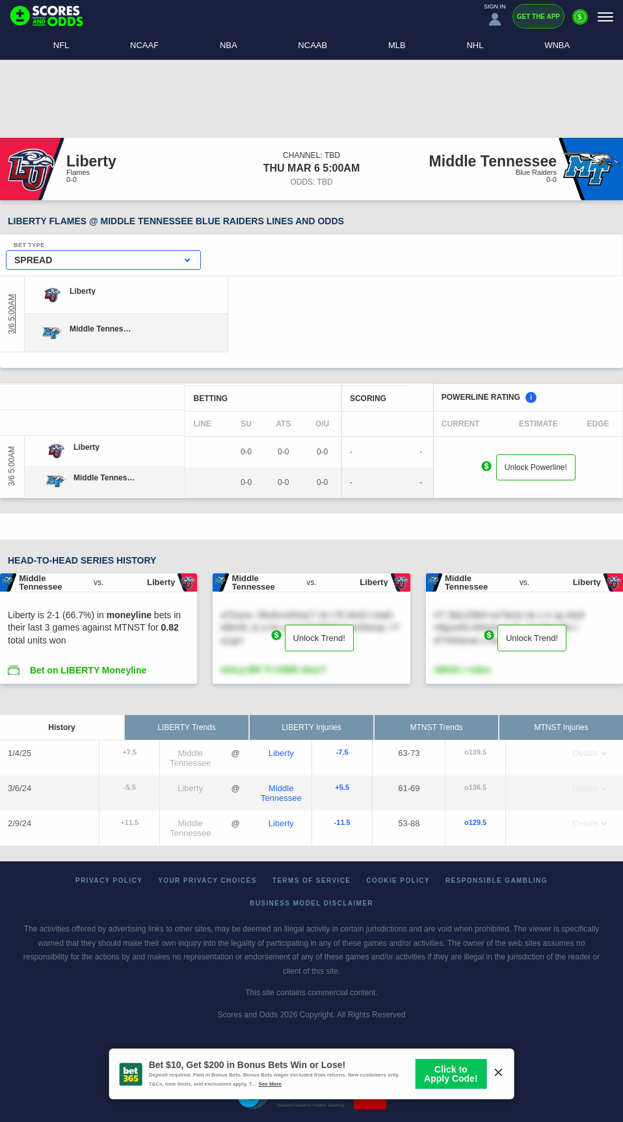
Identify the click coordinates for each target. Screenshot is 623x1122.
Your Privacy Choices (207, 880)
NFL (61, 45)
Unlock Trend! (319, 638)
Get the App (538, 16)
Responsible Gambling (496, 880)
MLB (397, 45)
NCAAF (144, 45)
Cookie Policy (398, 880)
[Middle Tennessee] (100, 329)
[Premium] (580, 22)
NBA (228, 45)
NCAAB (312, 45)
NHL (474, 45)
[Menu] (605, 16)
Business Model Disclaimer (311, 903)
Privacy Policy (108, 880)
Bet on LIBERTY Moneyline (88, 670)
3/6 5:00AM (11, 313)
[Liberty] (83, 291)
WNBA (557, 45)
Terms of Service (311, 880)
